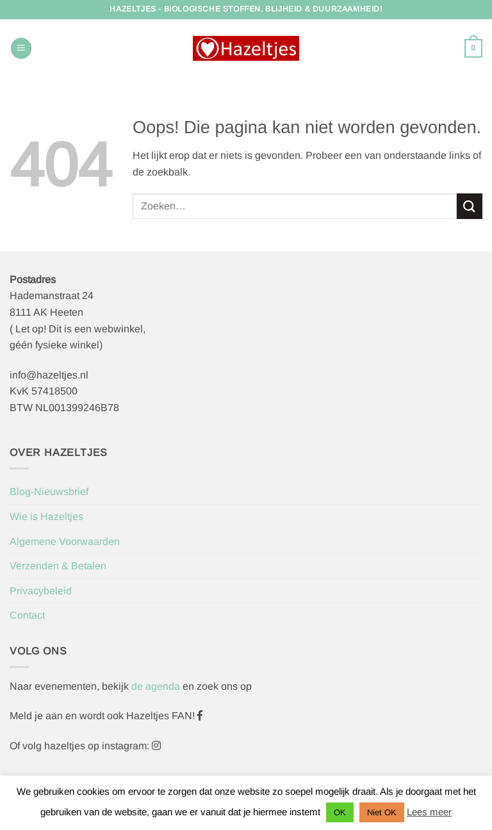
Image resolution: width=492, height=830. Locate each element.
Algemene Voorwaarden (65, 541)
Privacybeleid (41, 590)
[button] (21, 48)
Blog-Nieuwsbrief (49, 491)
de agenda (157, 686)
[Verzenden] (469, 205)
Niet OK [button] (382, 812)
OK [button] (340, 812)
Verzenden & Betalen (58, 565)
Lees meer (429, 811)
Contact (27, 615)
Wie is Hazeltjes (46, 516)
